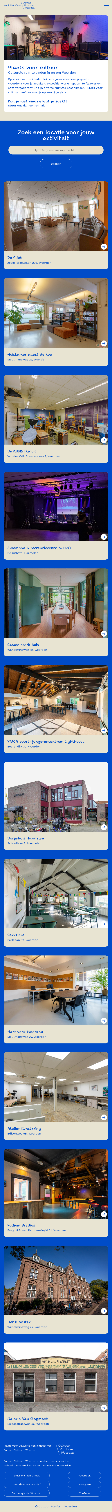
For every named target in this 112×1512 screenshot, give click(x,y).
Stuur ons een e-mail (27, 1475)
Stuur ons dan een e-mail (26, 105)
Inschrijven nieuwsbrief (27, 1484)
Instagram (84, 1484)
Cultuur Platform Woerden (20, 1450)
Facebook (84, 1475)
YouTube (84, 1493)
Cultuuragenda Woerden (26, 1493)
